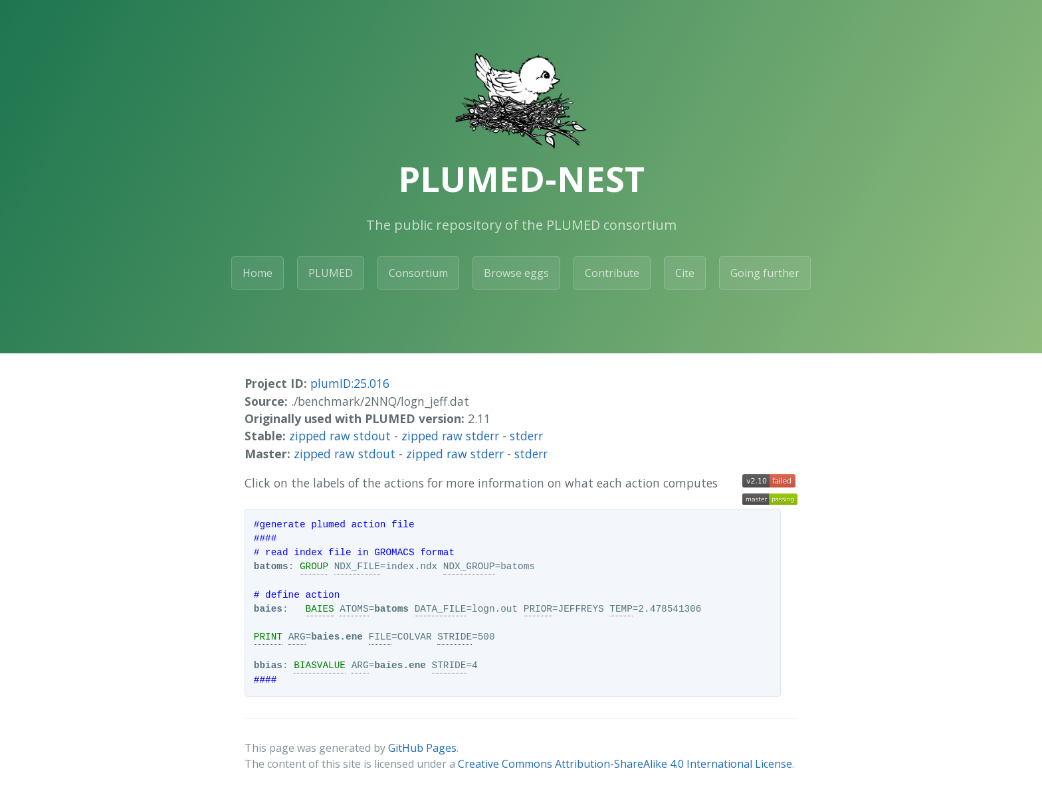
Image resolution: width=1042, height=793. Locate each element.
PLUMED (330, 273)
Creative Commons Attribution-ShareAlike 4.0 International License (625, 763)
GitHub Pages (422, 748)
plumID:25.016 (349, 383)
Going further (764, 273)
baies (268, 609)
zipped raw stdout (340, 436)
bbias (268, 665)
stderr (526, 436)
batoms (271, 566)
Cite (684, 273)
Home (257, 273)
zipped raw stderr (450, 436)
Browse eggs (516, 273)
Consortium (418, 273)
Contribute (612, 273)
